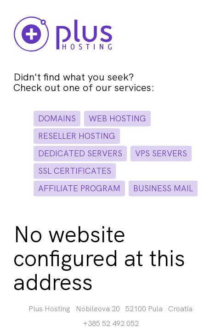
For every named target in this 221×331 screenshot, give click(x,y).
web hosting (117, 118)
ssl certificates (74, 171)
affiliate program (79, 188)
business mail (163, 188)
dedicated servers (80, 153)
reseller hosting (76, 136)
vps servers (161, 153)
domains (57, 118)
